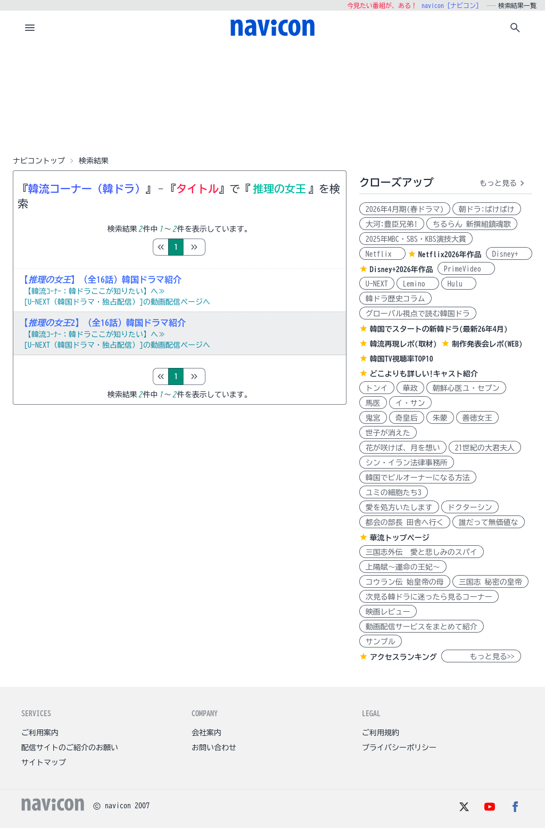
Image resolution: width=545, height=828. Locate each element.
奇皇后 (406, 418)
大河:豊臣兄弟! (392, 224)
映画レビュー (388, 612)
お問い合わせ (214, 747)
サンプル (380, 641)
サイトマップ (43, 762)
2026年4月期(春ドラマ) (405, 209)
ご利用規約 (380, 732)
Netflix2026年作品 (450, 254)
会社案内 (206, 732)
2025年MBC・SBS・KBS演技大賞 (416, 239)
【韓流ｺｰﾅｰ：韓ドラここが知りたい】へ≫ (95, 291)
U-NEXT (377, 284)
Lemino (418, 284)
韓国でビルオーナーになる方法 (418, 477)
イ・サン (410, 403)
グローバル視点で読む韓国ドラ (418, 313)
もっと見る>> (481, 656)
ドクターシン (470, 507)
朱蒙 (440, 418)
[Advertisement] (272, 98)
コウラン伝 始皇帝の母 (405, 582)
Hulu (459, 284)
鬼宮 (373, 418)
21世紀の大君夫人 (485, 448)
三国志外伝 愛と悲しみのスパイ (421, 552)
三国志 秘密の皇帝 (490, 582)
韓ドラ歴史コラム (395, 298)
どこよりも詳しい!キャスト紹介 (424, 374)
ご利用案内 (40, 732)
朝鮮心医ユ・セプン (466, 388)
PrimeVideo (466, 269)
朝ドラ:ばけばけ (487, 209)
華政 (410, 388)
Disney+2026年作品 (401, 269)
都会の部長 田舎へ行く (405, 522)
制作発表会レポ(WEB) (487, 344)
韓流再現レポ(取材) (403, 344)
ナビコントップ (39, 161)
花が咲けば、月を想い (403, 448)
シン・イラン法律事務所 (407, 462)
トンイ (377, 388)
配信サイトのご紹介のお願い (69, 747)
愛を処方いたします (399, 507)
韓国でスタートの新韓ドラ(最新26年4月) (439, 329)
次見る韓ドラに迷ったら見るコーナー (429, 597)
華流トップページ (400, 538)
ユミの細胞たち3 (394, 492)
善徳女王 (477, 418)
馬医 (373, 403)
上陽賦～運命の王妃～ (403, 567)
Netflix (382, 254)
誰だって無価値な (488, 522)
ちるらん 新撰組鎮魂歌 (472, 224)
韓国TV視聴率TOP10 (401, 359)
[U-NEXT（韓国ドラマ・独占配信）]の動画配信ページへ (117, 302)
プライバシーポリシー (399, 747)
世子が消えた (388, 433)
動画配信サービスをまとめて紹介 (421, 626)
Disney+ (509, 254)
